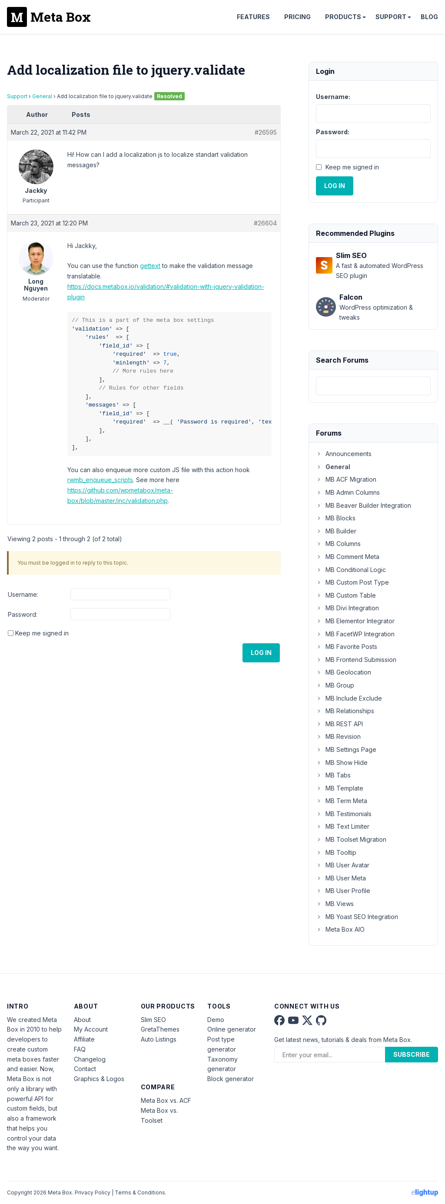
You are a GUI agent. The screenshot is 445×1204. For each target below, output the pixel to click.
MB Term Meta (341, 800)
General (42, 96)
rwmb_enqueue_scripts (100, 479)
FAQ (80, 1049)
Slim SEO (153, 1019)
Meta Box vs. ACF (166, 1100)
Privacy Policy (92, 1192)
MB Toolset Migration (351, 839)
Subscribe (411, 1054)
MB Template (339, 788)
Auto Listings (158, 1039)
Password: (22, 614)
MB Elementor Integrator (355, 621)
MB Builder (336, 531)
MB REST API (339, 724)
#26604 (265, 223)
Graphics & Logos (99, 1078)
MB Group (335, 685)
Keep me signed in (42, 633)
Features (253, 16)
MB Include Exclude (349, 698)
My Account (91, 1029)
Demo (215, 1019)
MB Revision (338, 736)
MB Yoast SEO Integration (357, 916)
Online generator (231, 1029)
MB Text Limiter (342, 826)
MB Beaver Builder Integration (363, 505)
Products (343, 16)
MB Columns (338, 543)
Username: (23, 594)
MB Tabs (333, 775)
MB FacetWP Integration (355, 634)
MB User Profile (343, 890)
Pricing (297, 16)
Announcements (344, 453)
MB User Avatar (342, 865)
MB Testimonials (344, 813)
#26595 (266, 132)
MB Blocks (335, 518)
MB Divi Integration (347, 608)
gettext (150, 265)
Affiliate (84, 1039)
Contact (85, 1068)
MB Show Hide (342, 762)
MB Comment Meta (347, 556)
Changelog (90, 1059)
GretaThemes (160, 1029)
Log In (261, 652)
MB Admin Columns (348, 492)
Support (390, 16)
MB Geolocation (343, 672)
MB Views (335, 903)
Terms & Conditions (140, 1192)
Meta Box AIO (340, 929)
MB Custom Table (346, 595)
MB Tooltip (336, 852)
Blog (429, 16)
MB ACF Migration (346, 479)
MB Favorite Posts (346, 646)
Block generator (230, 1078)
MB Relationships (345, 710)
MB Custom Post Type (352, 582)
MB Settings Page (346, 749)
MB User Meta (341, 878)
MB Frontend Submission (356, 659)
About (82, 1019)
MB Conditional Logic (351, 569)
